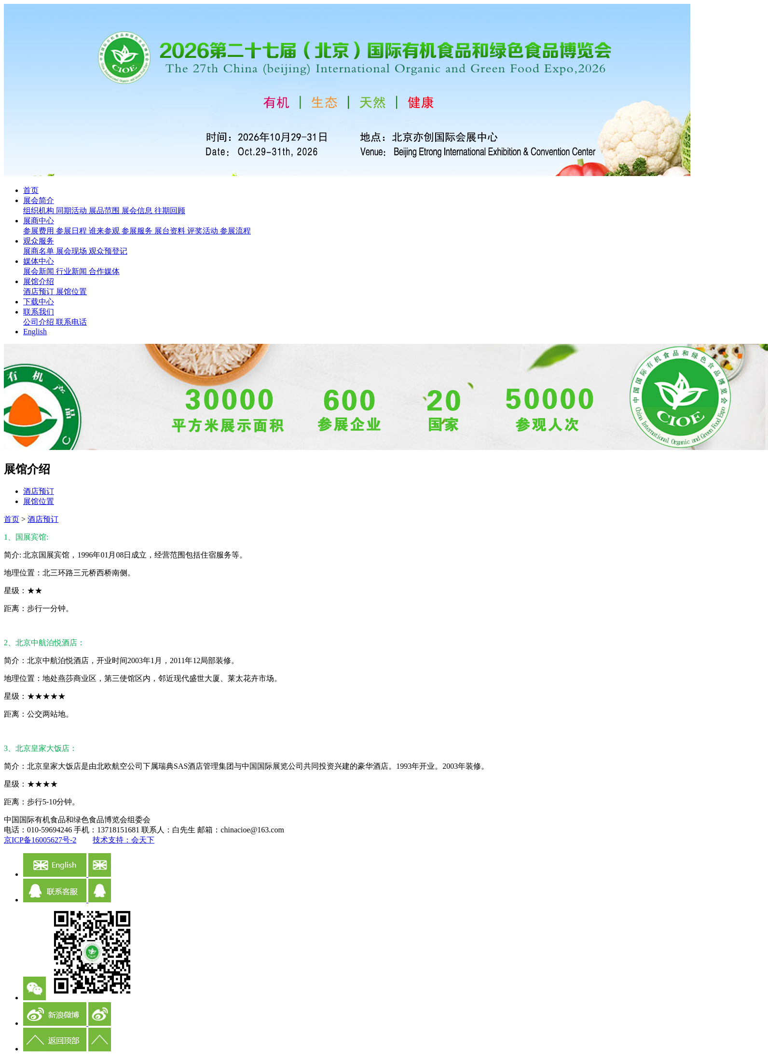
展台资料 (170, 231)
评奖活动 (203, 231)
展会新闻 (39, 271)
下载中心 (38, 302)
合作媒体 (104, 271)
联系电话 (71, 322)
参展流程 (235, 231)
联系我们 (38, 312)
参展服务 (138, 231)
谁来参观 (105, 231)
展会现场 (72, 251)
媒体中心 (38, 261)
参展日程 (72, 231)
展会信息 (138, 210)
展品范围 (105, 210)
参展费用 (39, 231)
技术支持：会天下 (123, 840)
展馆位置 (71, 291)
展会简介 (38, 200)
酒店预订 (39, 291)
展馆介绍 (38, 281)
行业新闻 (72, 271)
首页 (31, 190)
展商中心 (38, 221)
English (35, 331)
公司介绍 (39, 322)
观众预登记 (108, 251)
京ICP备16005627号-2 (40, 840)
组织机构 (39, 210)
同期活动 (72, 210)
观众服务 (38, 241)
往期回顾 (169, 210)
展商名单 (39, 251)
